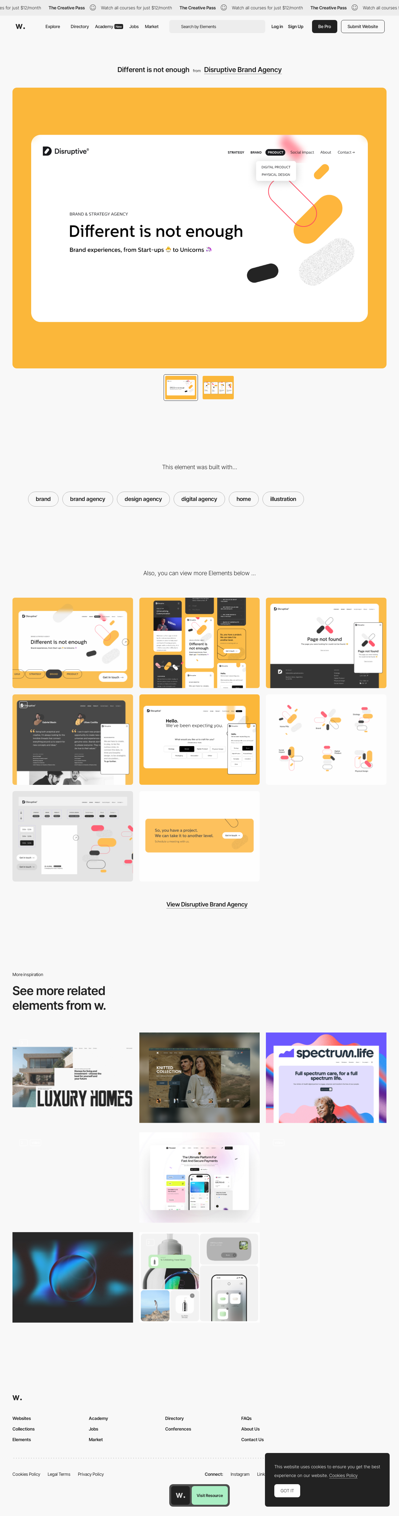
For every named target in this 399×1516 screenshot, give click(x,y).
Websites (21, 1418)
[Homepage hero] (326, 1078)
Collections (23, 1428)
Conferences (178, 1428)
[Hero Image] (72, 1078)
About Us (250, 1428)
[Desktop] (72, 643)
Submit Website (363, 26)
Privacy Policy (91, 1474)
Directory (80, 26)
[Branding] (199, 1277)
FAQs (246, 1418)
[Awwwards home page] (180, 1495)
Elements (21, 1439)
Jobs (134, 26)
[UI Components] (72, 836)
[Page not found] (326, 643)
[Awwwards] (20, 26)
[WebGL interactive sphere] (72, 1277)
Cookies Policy (26, 1474)
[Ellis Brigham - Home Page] (326, 1177)
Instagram (240, 1474)
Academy (109, 26)
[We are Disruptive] (72, 739)
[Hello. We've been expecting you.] (199, 739)
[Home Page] (199, 1078)
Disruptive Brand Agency (243, 69)
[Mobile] (199, 643)
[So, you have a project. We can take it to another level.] (199, 836)
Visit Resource (210, 1495)
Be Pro (324, 26)
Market (152, 26)
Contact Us (252, 1439)
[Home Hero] (72, 1177)
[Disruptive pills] (326, 739)
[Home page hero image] (199, 1177)
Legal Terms (59, 1474)
